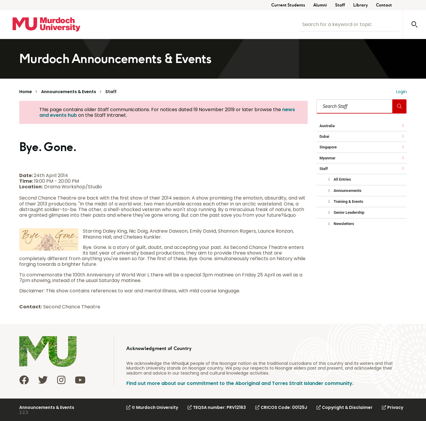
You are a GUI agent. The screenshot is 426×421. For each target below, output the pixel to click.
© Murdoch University (152, 407)
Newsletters (343, 223)
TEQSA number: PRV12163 (217, 407)
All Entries (342, 179)
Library (360, 5)
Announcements (347, 190)
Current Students (288, 5)
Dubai (324, 136)
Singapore (328, 147)
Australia (327, 126)
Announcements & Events (68, 92)
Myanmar (327, 158)
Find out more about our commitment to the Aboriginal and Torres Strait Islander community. (240, 383)
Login (401, 92)
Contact (384, 5)
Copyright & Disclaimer (344, 407)
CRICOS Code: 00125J (281, 407)
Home (25, 92)
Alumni (320, 5)
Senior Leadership (348, 212)
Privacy (392, 407)
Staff (340, 5)
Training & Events (348, 201)
